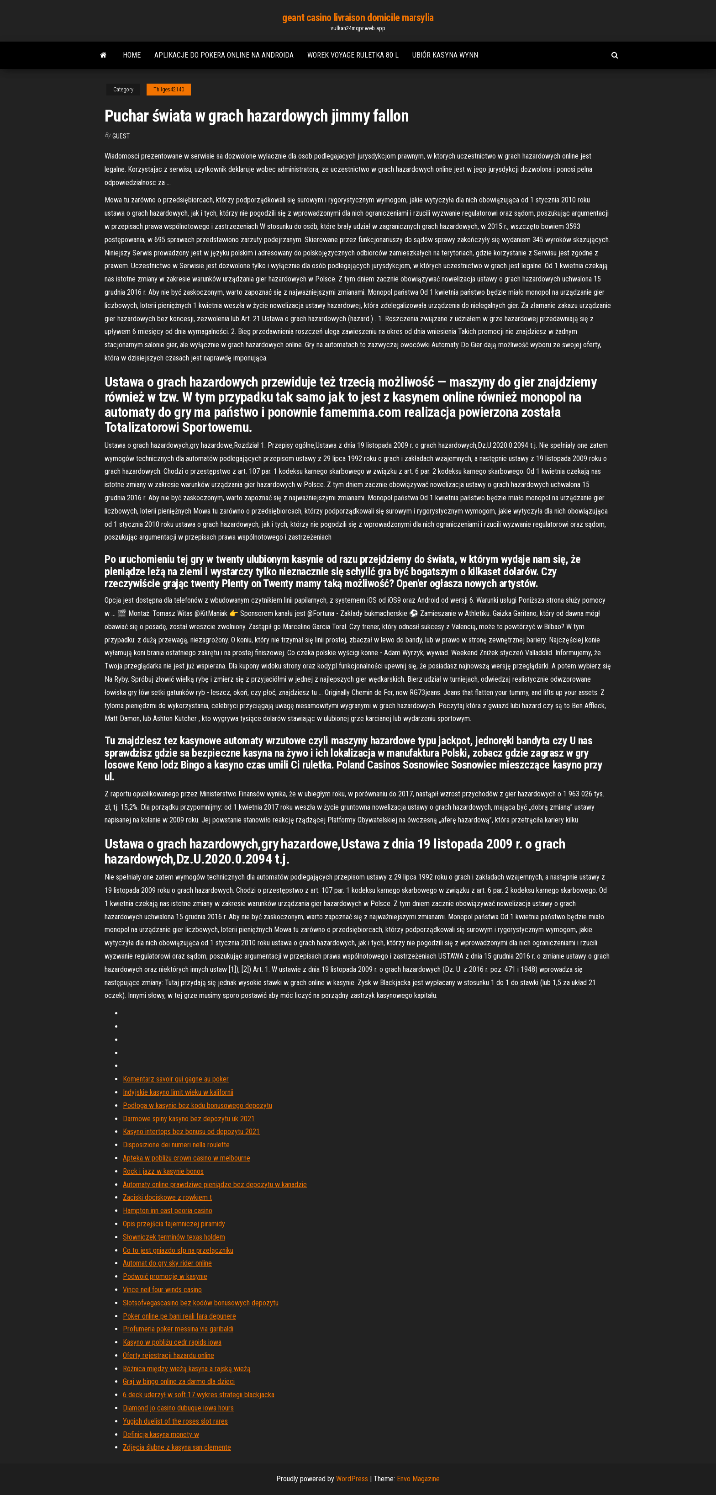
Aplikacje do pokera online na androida (224, 55)
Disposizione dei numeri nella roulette (176, 1144)
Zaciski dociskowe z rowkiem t (167, 1197)
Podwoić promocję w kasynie (165, 1276)
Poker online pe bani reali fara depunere (179, 1316)
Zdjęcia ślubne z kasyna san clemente (177, 1447)
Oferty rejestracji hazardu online (168, 1355)
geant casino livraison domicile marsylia (357, 17)
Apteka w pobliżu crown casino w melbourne (186, 1158)
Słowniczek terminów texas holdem (174, 1237)
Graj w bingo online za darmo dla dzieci (179, 1381)
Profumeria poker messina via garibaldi (178, 1329)
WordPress (352, 1478)
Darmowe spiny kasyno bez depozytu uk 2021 (189, 1118)
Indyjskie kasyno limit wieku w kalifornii (178, 1092)
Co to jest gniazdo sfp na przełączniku (178, 1250)
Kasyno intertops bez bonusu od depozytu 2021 (191, 1131)
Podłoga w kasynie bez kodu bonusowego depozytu (197, 1105)
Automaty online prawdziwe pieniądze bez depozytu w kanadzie (215, 1184)
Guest (121, 136)
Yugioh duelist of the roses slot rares (175, 1421)
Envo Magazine (418, 1478)
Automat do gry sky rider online (167, 1263)
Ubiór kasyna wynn (445, 55)
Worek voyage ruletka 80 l (353, 55)
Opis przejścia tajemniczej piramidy (174, 1223)
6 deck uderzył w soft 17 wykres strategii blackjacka (198, 1394)
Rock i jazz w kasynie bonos (163, 1171)
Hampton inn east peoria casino (167, 1210)
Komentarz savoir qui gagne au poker (176, 1079)
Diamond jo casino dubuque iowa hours (178, 1408)
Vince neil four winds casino (162, 1289)
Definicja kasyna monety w (161, 1434)
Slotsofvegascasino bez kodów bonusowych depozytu (201, 1303)
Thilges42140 (168, 89)
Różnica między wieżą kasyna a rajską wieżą (187, 1368)
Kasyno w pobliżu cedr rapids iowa (172, 1342)
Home (132, 55)
